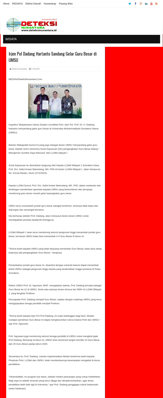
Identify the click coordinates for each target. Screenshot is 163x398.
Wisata (11, 39)
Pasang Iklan (66, 3)
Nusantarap (50, 3)
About (6, 3)
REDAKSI (17, 3)
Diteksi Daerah (33, 3)
